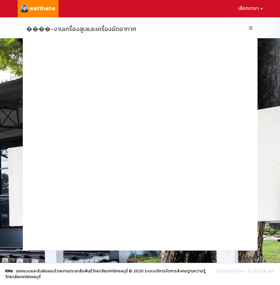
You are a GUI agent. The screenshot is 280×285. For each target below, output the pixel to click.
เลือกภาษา (250, 8)
